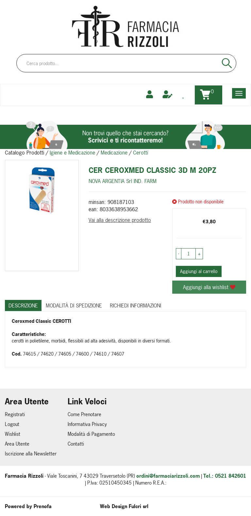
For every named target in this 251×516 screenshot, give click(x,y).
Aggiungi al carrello (198, 271)
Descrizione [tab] (23, 305)
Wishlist (12, 434)
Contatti (76, 443)
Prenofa (43, 506)
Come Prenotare (84, 414)
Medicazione (114, 152)
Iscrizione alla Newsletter (31, 453)
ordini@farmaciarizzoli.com (168, 475)
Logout (12, 424)
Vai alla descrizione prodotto (120, 220)
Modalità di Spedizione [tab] (74, 305)
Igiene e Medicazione (72, 152)
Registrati (15, 414)
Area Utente (17, 443)
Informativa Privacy (87, 424)
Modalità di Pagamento (91, 434)
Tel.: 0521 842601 (224, 475)
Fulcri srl (138, 506)
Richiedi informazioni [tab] (135, 305)
